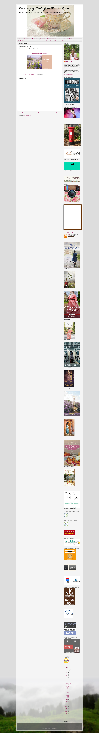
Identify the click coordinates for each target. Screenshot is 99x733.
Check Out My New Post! (68, 684)
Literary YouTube (40, 40)
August (67, 670)
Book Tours (42, 38)
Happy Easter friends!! (68, 691)
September (68, 669)
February (67, 701)
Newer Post (21, 113)
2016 (66, 713)
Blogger (55, 728)
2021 (66, 705)
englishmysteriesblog (68, 61)
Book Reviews (35, 38)
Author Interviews (26, 38)
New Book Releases (54, 40)
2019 (66, 708)
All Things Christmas (65, 40)
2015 (66, 715)
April (67, 677)
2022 (66, 667)
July (67, 672)
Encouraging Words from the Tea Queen (44, 8)
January (67, 702)
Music (47, 40)
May (67, 675)
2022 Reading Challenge (71, 232)
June (67, 674)
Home (19, 38)
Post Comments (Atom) (27, 115)
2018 (66, 710)
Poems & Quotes (31, 40)
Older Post (58, 113)
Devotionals (69, 38)
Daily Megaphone (61, 38)
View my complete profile (68, 74)
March (67, 699)
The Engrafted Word (51, 38)
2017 (66, 711)
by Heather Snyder (39, 53)
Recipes (73, 40)
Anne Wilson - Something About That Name (68, 680)
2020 (66, 706)
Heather (69, 234)
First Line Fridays (22, 40)
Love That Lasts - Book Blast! (68, 687)
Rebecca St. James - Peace (68, 696)
